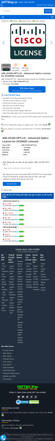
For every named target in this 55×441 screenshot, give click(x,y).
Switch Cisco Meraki (11, 305)
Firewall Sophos (28, 281)
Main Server (7, 356)
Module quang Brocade (20, 309)
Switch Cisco (11, 267)
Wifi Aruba (4, 275)
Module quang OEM (20, 332)
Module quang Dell (20, 302)
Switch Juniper (11, 283)
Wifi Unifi (4, 294)
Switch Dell (11, 288)
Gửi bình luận (12, 184)
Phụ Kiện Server (7, 346)
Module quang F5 (20, 317)
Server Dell (43, 265)
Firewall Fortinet (28, 270)
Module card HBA (9, 376)
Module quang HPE (20, 271)
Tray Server (7, 365)
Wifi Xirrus (4, 309)
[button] (51, 42)
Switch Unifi (11, 299)
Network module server (11, 373)
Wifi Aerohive (5, 299)
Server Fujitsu (43, 289)
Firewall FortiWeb (29, 286)
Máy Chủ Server (42, 257)
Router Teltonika (36, 288)
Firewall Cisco (28, 265)
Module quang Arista (20, 325)
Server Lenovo (43, 275)
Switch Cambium (12, 294)
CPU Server (7, 362)
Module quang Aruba (20, 279)
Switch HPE (11, 273)
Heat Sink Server (9, 370)
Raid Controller (8, 367)
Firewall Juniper (28, 275)
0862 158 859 (29, 2)
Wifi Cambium (5, 270)
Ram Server (7, 353)
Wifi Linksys (4, 304)
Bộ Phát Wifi (3, 257)
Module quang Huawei (20, 340)
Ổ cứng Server (8, 350)
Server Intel (43, 284)
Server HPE (43, 270)
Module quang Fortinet (20, 294)
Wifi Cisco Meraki (4, 282)
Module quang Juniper (20, 286)
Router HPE (35, 273)
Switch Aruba (11, 278)
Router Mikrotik (36, 283)
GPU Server (7, 379)
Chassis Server (8, 359)
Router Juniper (35, 278)
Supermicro (45, 279)
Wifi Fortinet (4, 288)
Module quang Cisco (20, 264)
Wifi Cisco (4, 265)
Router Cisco (35, 267)
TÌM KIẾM (48, 11)
